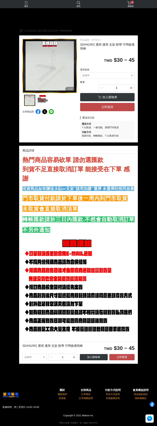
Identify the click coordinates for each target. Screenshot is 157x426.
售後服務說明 (113, 398)
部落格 (62, 398)
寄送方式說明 (113, 394)
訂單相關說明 (86, 398)
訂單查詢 (86, 394)
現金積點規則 (141, 394)
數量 (82, 82)
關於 (62, 390)
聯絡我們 (62, 394)
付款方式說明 (113, 390)
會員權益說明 (141, 390)
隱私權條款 (140, 398)
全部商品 (86, 390)
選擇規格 (84, 69)
